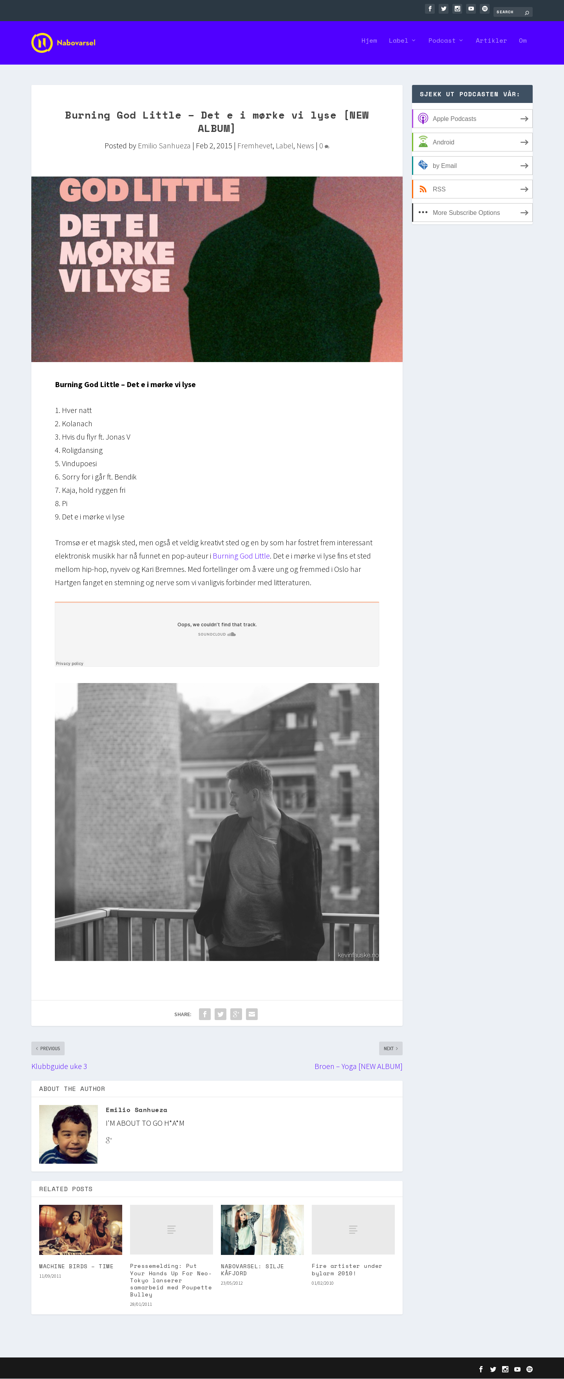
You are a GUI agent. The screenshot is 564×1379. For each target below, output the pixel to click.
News (305, 146)
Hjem (369, 46)
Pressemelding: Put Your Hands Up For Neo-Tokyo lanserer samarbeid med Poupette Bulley (171, 1280)
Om (523, 46)
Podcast (442, 46)
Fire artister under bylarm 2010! (347, 1269)
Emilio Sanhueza (164, 146)
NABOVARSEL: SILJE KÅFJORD (252, 1269)
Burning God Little (241, 556)
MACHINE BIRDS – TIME (76, 1266)
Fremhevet (255, 146)
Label (399, 46)
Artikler (491, 46)
